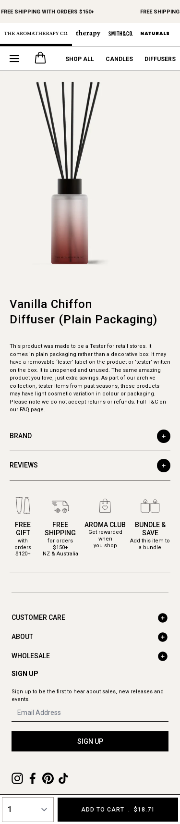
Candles (119, 59)
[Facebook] (32, 778)
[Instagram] (17, 778)
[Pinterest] (48, 778)
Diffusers (160, 59)
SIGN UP (90, 741)
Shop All (79, 59)
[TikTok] (63, 778)
